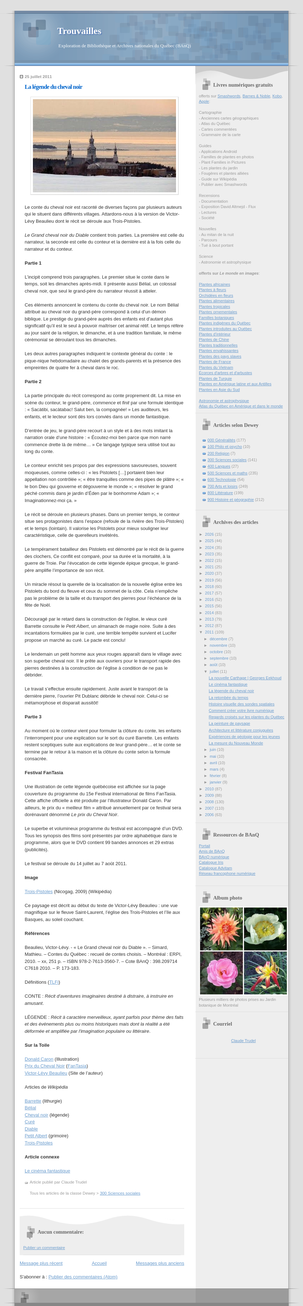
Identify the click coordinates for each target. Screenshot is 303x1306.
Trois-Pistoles (39, 891)
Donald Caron (39, 1059)
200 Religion (218, 453)
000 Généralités (221, 440)
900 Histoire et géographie (230, 499)
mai (213, 756)
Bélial (30, 1107)
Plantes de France (215, 362)
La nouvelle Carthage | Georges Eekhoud (245, 678)
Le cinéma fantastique (47, 1171)
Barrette (33, 1101)
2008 (210, 802)
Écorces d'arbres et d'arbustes (225, 373)
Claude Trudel (243, 1040)
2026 (210, 534)
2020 (210, 573)
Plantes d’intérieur (214, 334)
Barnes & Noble (256, 96)
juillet (215, 671)
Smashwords (229, 96)
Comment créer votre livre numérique (241, 710)
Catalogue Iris (211, 862)
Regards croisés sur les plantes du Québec (246, 717)
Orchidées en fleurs (216, 295)
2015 (210, 606)
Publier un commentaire (44, 1247)
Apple (204, 101)
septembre (219, 658)
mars (215, 769)
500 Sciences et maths (227, 473)
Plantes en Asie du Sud (219, 389)
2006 (210, 815)
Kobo (277, 96)
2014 (210, 613)
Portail (204, 846)
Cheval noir (36, 1115)
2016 (210, 599)
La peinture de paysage (229, 723)
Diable (31, 1129)
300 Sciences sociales (120, 1193)
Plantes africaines (214, 284)
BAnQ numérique (214, 857)
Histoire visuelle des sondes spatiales (242, 704)
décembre (219, 639)
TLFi (54, 982)
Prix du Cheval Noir (45, 1066)
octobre (217, 652)
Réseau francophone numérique (227, 873)
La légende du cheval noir (53, 86)
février (216, 776)
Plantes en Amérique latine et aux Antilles (235, 384)
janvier (216, 782)
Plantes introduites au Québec (225, 329)
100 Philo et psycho (224, 446)
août (214, 664)
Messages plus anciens (160, 1263)
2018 (210, 586)
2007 (210, 808)
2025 (210, 541)
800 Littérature (220, 493)
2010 (210, 789)
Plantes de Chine (214, 339)
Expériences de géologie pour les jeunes (244, 736)
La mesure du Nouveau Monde (236, 743)
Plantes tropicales (214, 306)
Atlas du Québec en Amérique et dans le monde (241, 406)
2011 (210, 632)
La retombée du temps (229, 697)
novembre (219, 645)
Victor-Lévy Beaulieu (46, 1073)
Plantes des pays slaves (220, 356)
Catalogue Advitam (215, 868)
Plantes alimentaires (216, 301)
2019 (210, 580)
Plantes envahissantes (219, 350)
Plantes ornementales (218, 312)
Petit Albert (36, 1135)
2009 (210, 795)
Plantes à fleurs (212, 290)
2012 (210, 625)
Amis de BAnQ (212, 851)
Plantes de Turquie (215, 378)
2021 (210, 567)
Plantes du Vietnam (216, 367)
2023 (210, 554)
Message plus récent (41, 1263)
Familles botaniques (216, 317)
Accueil (99, 1263)
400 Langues (218, 466)
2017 (210, 593)
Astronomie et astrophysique (224, 401)
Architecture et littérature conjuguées (241, 730)
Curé (30, 1121)
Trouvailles (79, 31)
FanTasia (77, 1066)
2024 (210, 547)
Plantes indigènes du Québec (224, 323)
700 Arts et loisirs (222, 486)
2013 (210, 619)
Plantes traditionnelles (218, 345)
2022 (210, 560)
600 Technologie (221, 479)
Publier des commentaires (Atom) (83, 1277)
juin (213, 749)
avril (214, 763)
